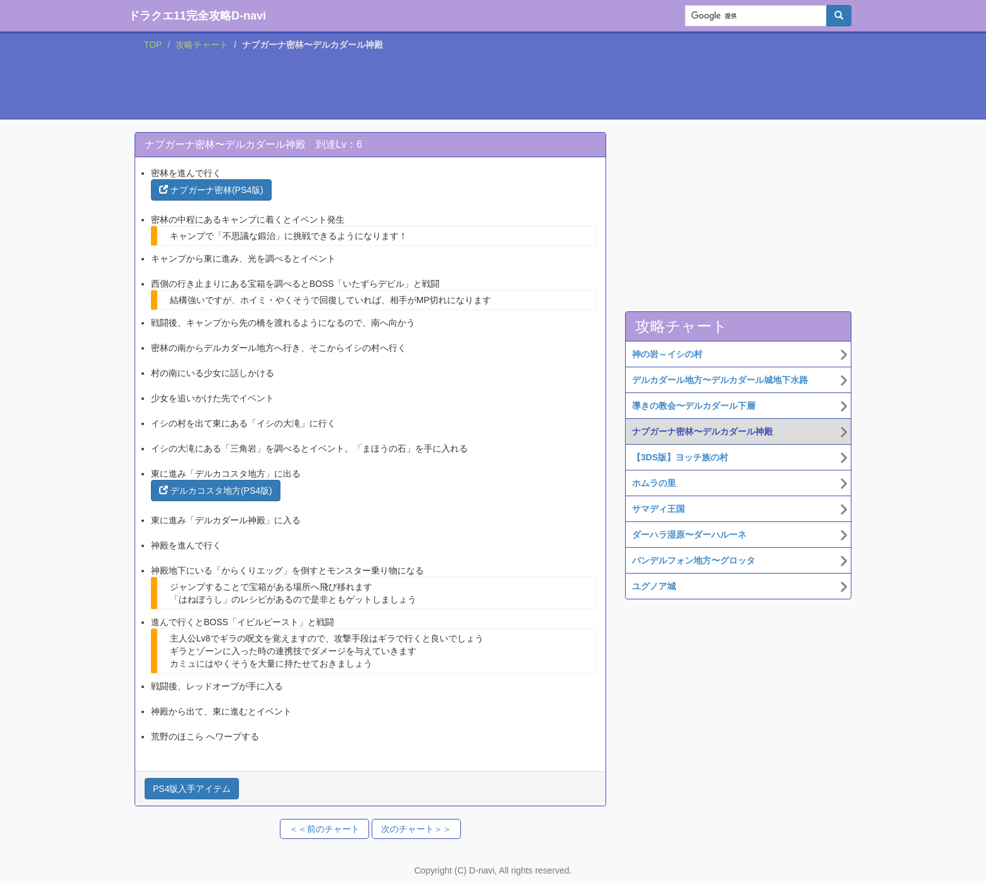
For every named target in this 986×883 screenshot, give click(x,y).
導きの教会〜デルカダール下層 (693, 406)
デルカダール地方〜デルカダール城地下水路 (720, 380)
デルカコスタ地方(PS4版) (215, 491)
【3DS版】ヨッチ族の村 (680, 457)
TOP (153, 45)
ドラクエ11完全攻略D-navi (197, 15)
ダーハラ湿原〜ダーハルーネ (689, 535)
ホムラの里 (654, 483)
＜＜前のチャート (324, 829)
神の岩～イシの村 (667, 354)
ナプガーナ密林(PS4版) (211, 190)
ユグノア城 (654, 586)
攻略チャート (201, 45)
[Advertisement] (493, 87)
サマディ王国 (658, 509)
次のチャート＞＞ (416, 829)
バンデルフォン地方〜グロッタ (693, 560)
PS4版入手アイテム (192, 789)
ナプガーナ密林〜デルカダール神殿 (702, 431)
